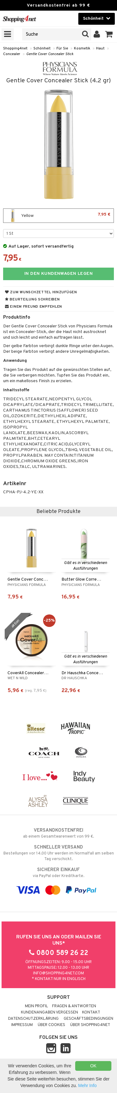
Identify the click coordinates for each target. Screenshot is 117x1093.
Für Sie (62, 48)
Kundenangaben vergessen (49, 1012)
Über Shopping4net (90, 1025)
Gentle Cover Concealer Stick (49, 54)
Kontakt (91, 1012)
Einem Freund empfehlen (33, 306)
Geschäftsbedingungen (88, 1018)
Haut (100, 48)
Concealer (11, 54)
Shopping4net (15, 48)
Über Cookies (51, 1025)
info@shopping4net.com (58, 973)
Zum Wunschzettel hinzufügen (41, 292)
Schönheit (42, 48)
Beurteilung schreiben (32, 299)
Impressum (22, 1025)
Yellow (58, 215)
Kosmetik (82, 48)
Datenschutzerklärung (33, 1018)
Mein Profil (36, 1006)
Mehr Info (87, 1085)
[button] (109, 34)
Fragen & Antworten (74, 1006)
